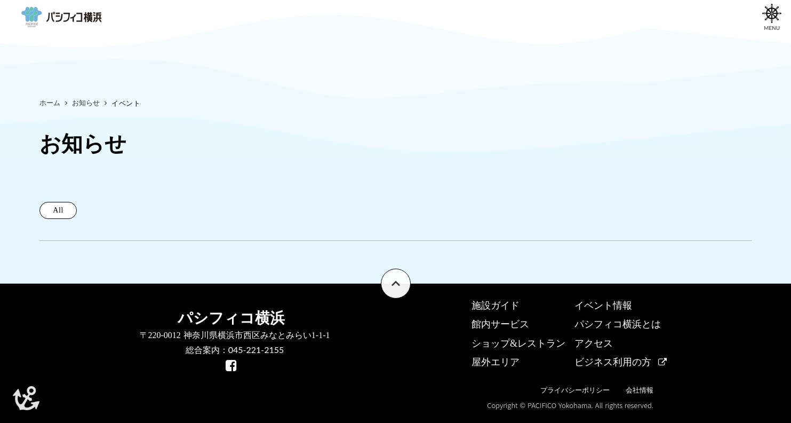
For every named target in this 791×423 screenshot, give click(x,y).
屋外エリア (496, 362)
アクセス (593, 343)
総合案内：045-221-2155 (235, 349)
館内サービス (500, 324)
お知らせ (86, 103)
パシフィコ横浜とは (617, 324)
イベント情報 (603, 305)
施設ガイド (496, 305)
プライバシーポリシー (575, 390)
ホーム (49, 103)
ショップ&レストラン (518, 343)
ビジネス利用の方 (612, 362)
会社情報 (639, 390)
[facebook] (231, 365)
